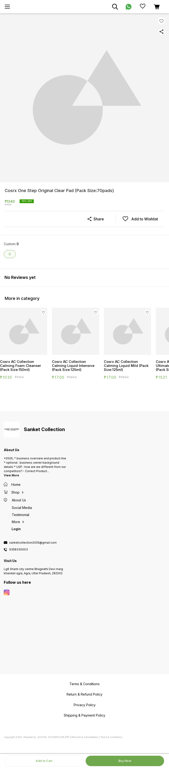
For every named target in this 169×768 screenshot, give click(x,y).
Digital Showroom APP (53, 737)
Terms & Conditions (111, 737)
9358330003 (18, 549)
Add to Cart (44, 761)
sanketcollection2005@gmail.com (33, 542)
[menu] (7, 6)
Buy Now (124, 761)
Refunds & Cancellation (84, 737)
